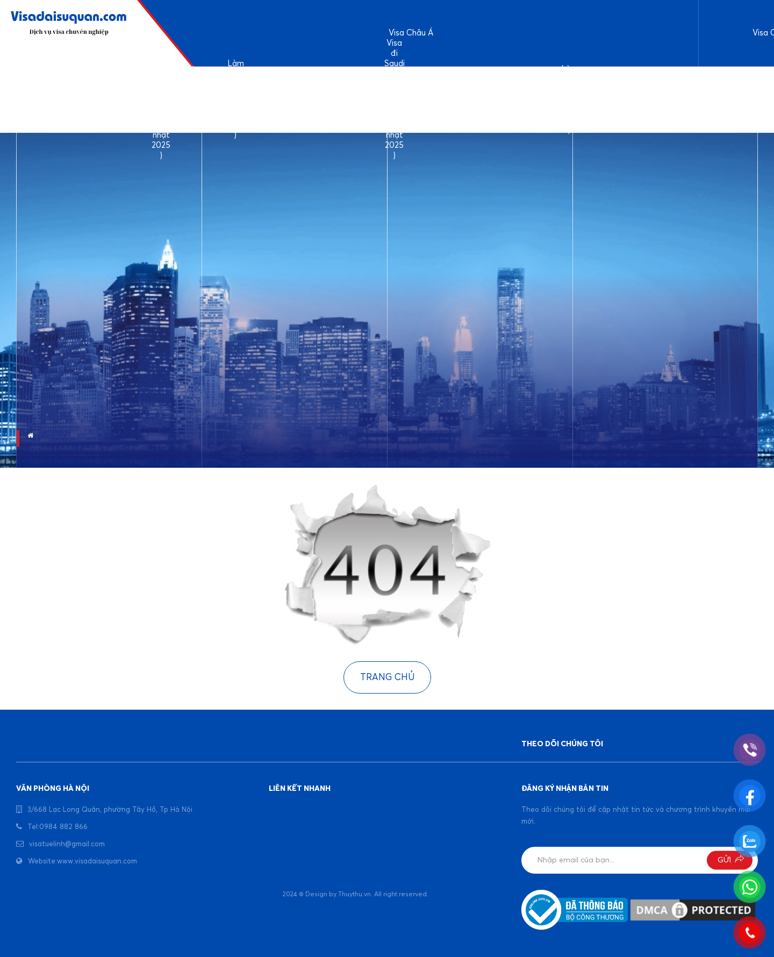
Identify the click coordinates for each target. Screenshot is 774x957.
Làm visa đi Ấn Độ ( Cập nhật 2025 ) (235, 100)
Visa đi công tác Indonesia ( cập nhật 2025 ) (653, 99)
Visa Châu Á (411, 33)
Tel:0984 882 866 (57, 827)
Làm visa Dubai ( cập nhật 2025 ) (569, 100)
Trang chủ (387, 677)
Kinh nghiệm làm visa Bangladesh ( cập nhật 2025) (482, 99)
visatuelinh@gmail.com (67, 844)
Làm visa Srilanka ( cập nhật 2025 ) (314, 99)
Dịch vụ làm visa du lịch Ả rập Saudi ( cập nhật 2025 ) (161, 100)
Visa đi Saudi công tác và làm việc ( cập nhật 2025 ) (394, 100)
